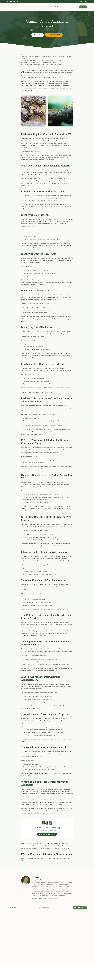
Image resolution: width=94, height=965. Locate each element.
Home (51, 7)
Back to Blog (11, 907)
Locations (80, 1)
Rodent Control (27, 462)
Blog (47, 17)
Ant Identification (54, 145)
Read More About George (39, 898)
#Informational (46, 907)
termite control (25, 157)
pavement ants (61, 198)
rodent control (67, 155)
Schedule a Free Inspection (47, 834)
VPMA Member (54, 898)
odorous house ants (50, 198)
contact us (48, 696)
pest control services (44, 157)
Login (85, 1)
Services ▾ (64, 7)
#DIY (40, 907)
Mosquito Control (28, 460)
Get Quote (82, 6)
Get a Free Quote (79, 907)
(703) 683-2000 (54, 35)
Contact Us (37, 35)
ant (53, 170)
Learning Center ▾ (73, 7)
